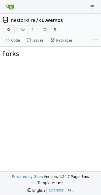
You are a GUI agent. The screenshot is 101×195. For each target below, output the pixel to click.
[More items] (94, 40)
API (71, 190)
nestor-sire (23, 20)
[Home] (10, 7)
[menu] (36, 190)
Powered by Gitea (27, 176)
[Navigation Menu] (93, 6)
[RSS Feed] (8, 29)
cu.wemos (51, 20)
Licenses (56, 190)
